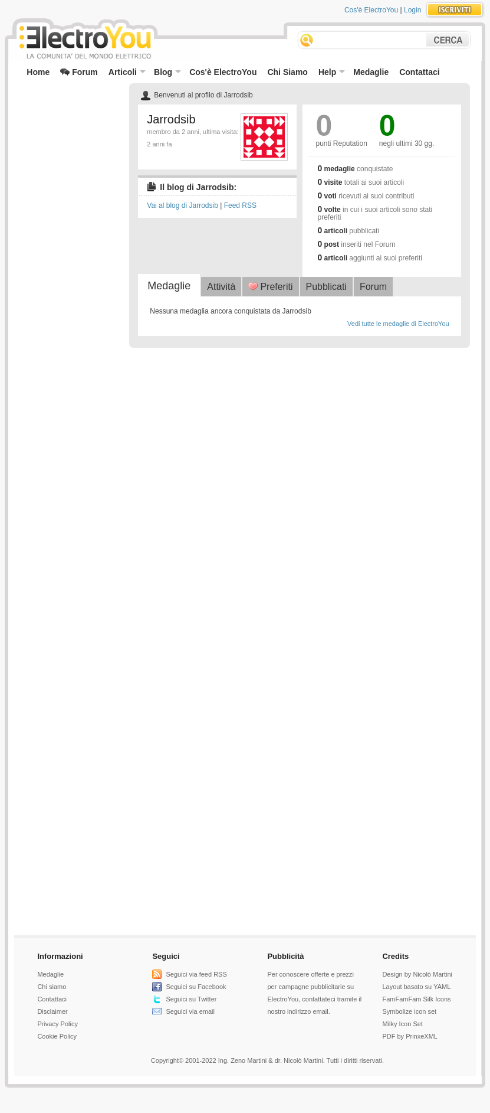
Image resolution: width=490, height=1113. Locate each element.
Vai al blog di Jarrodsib (182, 205)
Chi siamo (51, 986)
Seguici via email (190, 1011)
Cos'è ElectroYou (371, 10)
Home (38, 72)
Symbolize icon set (409, 1011)
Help (331, 72)
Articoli (127, 72)
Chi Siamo (287, 72)
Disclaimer (52, 1011)
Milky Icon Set (402, 1023)
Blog (167, 72)
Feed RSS (240, 205)
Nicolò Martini (432, 974)
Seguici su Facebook (196, 986)
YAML (441, 986)
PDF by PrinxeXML (410, 1036)
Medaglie (371, 72)
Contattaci (419, 72)
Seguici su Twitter (191, 999)
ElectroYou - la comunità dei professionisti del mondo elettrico (84, 40)
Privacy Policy (57, 1023)
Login (412, 10)
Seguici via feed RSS (196, 974)
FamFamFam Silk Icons (416, 999)
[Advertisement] (67, 109)
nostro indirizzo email (297, 1011)
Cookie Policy (57, 1036)
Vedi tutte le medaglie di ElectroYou (398, 323)
